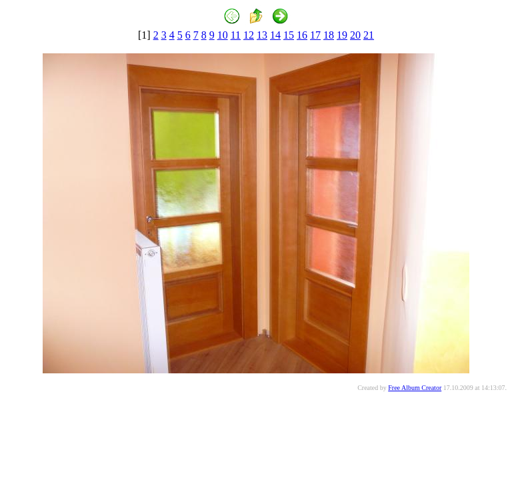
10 (222, 35)
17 (315, 35)
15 (288, 35)
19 (342, 35)
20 (355, 35)
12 (248, 35)
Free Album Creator (414, 387)
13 (262, 35)
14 (275, 35)
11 (236, 35)
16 (302, 35)
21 (368, 35)
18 (328, 35)
